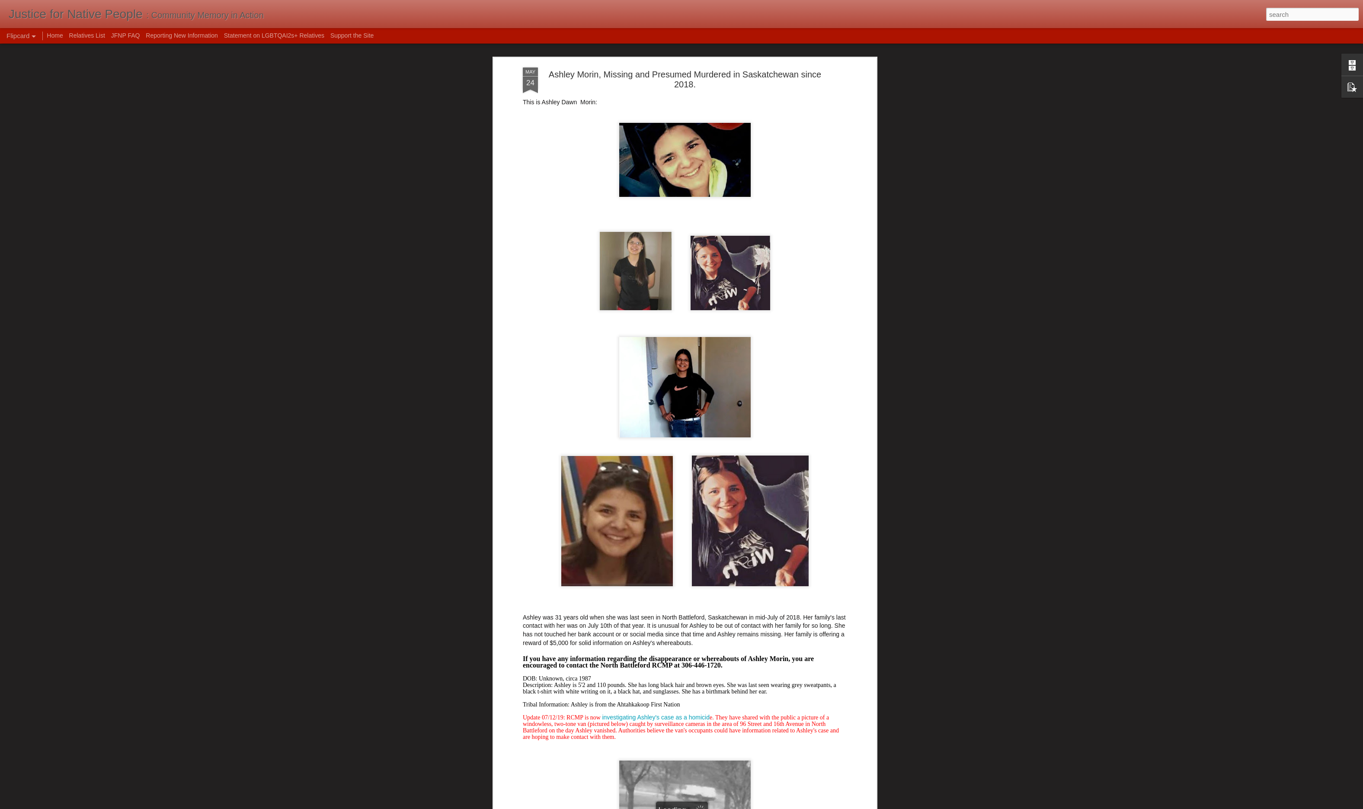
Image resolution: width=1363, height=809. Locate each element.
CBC (529, 595)
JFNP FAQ (125, 35)
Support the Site (352, 35)
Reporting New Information (182, 35)
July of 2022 (721, 558)
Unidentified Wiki (545, 604)
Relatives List (87, 35)
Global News (540, 587)
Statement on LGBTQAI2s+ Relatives (274, 35)
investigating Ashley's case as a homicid (656, 401)
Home (55, 35)
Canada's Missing (546, 612)
